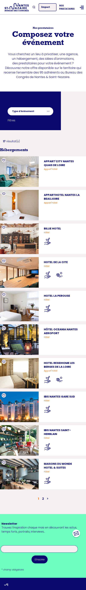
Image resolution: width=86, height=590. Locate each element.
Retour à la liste (18, 105)
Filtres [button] (11, 120)
